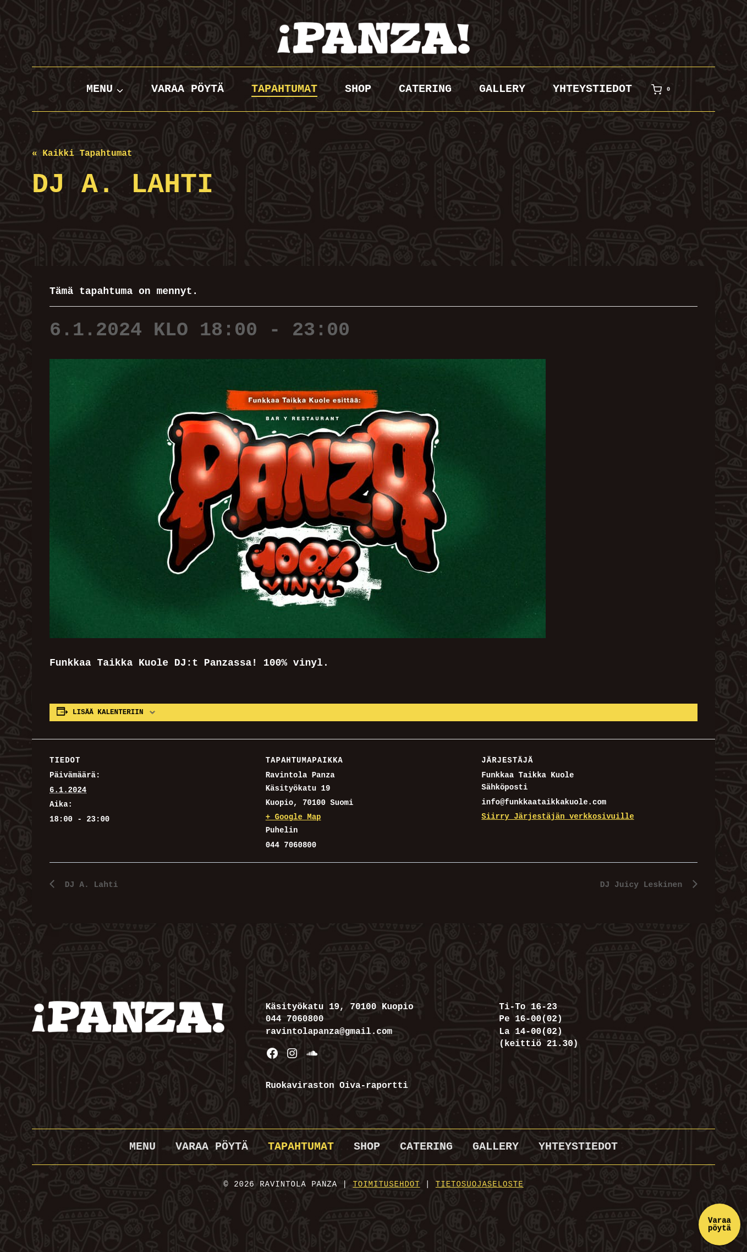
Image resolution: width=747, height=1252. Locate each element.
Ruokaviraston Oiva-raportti (337, 1086)
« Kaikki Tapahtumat (82, 154)
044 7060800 (295, 1019)
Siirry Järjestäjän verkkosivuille (557, 816)
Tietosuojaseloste (480, 1184)
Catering (425, 89)
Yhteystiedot (592, 89)
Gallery (502, 89)
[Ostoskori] (662, 89)
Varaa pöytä (187, 89)
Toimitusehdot (386, 1184)
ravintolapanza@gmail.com (329, 1032)
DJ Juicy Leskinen (639, 885)
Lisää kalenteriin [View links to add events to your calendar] (108, 712)
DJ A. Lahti (91, 885)
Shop (358, 89)
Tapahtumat (284, 89)
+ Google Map (293, 817)
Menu (142, 1146)
